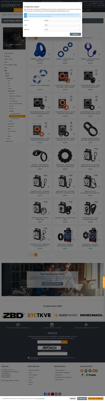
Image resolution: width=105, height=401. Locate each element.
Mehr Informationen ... (41, 398)
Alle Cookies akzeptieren (96, 398)
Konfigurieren (82, 398)
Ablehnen (73, 398)
